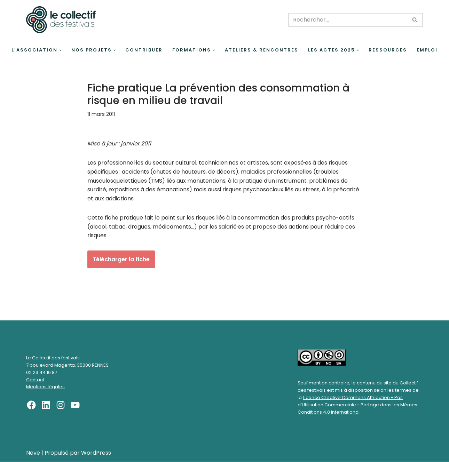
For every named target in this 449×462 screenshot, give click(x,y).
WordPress (96, 453)
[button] (60, 50)
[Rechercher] (347, 20)
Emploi (427, 50)
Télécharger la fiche (121, 259)
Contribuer (144, 50)
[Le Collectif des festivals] (61, 19)
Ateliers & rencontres (261, 50)
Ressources (388, 50)
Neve (33, 453)
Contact (35, 380)
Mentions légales (45, 387)
